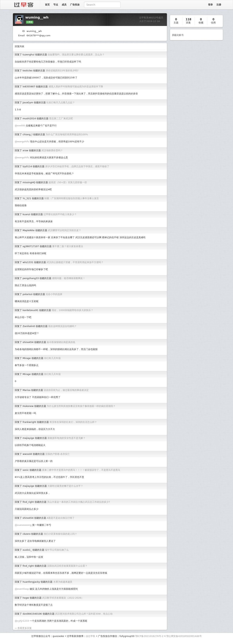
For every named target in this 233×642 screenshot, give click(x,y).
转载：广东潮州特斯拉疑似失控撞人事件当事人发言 (71, 198)
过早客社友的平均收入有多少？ (60, 214)
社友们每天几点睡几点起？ (60, 102)
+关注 (29, 22)
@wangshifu (22, 141)
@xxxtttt (20, 125)
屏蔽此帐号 (178, 35)
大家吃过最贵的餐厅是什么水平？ (65, 486)
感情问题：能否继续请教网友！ (68, 278)
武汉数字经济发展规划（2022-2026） (63, 597)
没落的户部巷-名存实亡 (57, 454)
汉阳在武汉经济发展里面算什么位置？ (67, 565)
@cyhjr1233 (22, 620)
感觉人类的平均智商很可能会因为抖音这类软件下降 (76, 86)
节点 (55, 4)
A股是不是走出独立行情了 (60, 518)
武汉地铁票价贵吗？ (52, 150)
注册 (218, 4)
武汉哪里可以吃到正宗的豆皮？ (64, 230)
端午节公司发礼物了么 (57, 549)
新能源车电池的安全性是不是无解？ (66, 438)
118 (188, 19)
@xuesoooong (23, 525)
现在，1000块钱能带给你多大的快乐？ (72, 310)
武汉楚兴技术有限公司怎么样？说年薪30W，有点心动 (83, 613)
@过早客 (90, 636)
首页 (47, 4)
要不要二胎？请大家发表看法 (67, 246)
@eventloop (22, 589)
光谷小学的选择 (54, 294)
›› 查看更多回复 (23, 628)
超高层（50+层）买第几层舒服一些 (68, 182)
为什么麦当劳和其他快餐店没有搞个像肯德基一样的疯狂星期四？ (81, 406)
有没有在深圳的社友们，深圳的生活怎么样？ (73, 422)
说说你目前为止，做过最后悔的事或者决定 (66, 390)
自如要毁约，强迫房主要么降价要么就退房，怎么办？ (76, 54)
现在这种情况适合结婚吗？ (62, 326)
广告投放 (75, 4)
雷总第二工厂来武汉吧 (61, 118)
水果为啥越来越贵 (62, 581)
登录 (210, 4)
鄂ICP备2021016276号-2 (149, 636)
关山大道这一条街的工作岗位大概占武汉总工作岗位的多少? (78, 502)
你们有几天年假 (52, 358)
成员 (64, 4)
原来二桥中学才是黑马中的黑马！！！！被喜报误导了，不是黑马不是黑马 (81, 470)
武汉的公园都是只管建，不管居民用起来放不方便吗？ (75, 262)
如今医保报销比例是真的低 (61, 342)
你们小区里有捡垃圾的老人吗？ (60, 534)
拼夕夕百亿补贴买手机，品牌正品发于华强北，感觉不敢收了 (77, 166)
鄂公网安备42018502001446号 (184, 636)
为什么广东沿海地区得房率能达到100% (67, 134)
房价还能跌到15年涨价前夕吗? (62, 70)
